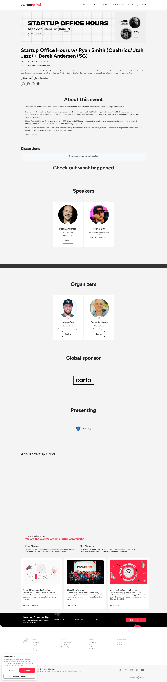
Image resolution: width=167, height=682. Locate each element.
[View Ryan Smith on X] (99, 224)
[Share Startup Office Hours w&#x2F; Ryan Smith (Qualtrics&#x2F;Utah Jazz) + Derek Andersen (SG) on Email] (38, 84)
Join (83, 5)
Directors (36, 651)
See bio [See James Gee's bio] (68, 334)
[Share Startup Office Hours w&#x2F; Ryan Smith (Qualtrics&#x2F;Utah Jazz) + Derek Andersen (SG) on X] (28, 84)
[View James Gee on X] (67, 317)
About (130, 5)
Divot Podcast (93, 649)
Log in (143, 5)
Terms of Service (37, 669)
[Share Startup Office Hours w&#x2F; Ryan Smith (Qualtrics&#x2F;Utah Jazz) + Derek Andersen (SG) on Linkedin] (33, 84)
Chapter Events (66, 645)
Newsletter (92, 643)
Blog (90, 645)
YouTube (91, 647)
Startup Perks (118, 5)
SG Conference (66, 643)
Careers (119, 643)
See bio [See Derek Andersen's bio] (68, 240)
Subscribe (135, 620)
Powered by (137, 677)
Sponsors (36, 649)
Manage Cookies (19, 676)
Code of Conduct (49, 669)
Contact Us (120, 645)
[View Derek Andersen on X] (67, 224)
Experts (35, 645)
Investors (36, 643)
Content (104, 5)
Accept (27, 670)
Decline (11, 670)
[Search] (137, 4)
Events (93, 5)
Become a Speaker (66, 647)
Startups (35, 647)
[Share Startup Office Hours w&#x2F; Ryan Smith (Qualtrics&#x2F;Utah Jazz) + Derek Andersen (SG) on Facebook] (23, 84)
